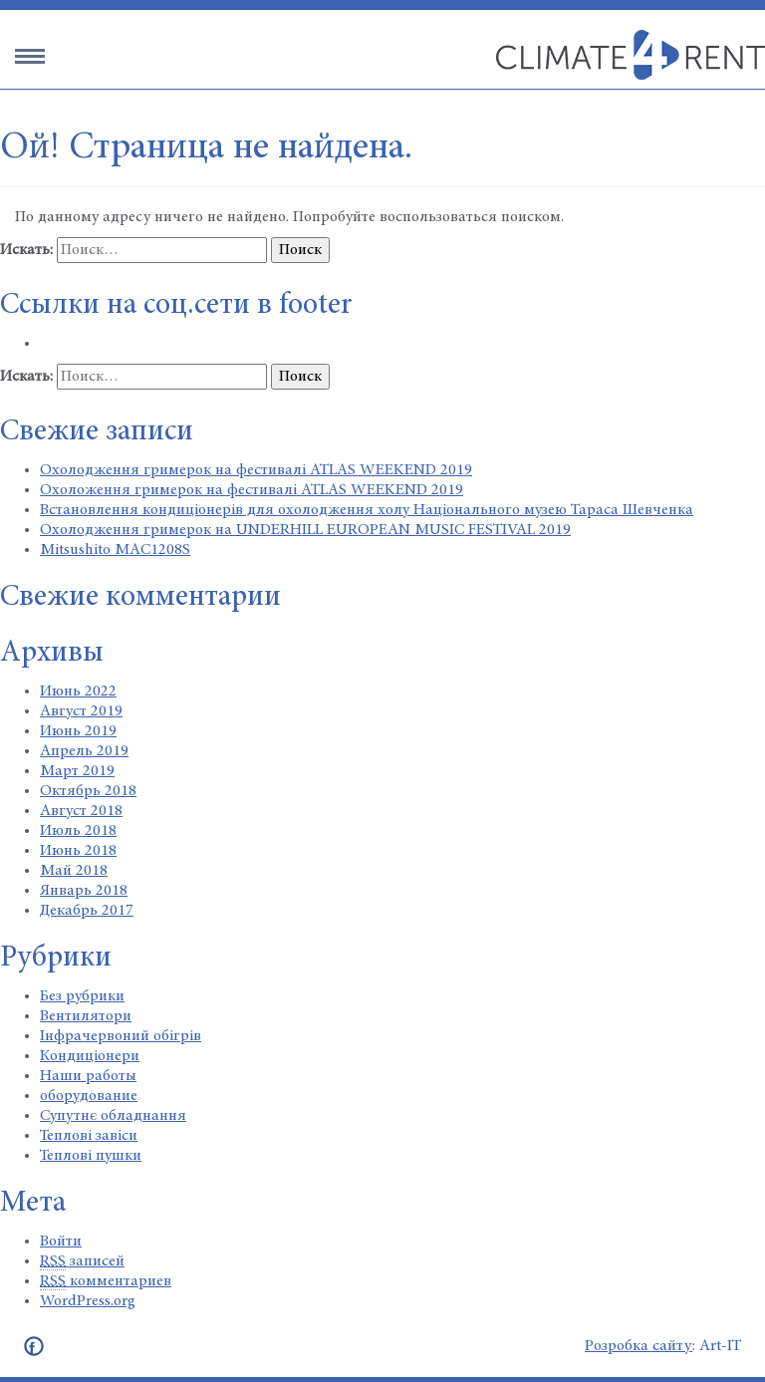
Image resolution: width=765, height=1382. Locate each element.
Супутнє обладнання (113, 1116)
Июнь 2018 (78, 851)
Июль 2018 (78, 831)
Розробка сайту (638, 1346)
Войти (61, 1241)
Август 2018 (81, 811)
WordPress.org (87, 1301)
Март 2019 (77, 771)
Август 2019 (81, 711)
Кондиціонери (89, 1056)
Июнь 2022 (78, 691)
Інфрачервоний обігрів (120, 1036)
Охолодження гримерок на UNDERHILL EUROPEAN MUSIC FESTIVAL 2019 (305, 530)
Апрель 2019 (84, 751)
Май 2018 (74, 871)
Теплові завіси (88, 1136)
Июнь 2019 (78, 731)
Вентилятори (85, 1016)
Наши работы (88, 1076)
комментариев (105, 1281)
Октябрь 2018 (88, 791)
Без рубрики (82, 996)
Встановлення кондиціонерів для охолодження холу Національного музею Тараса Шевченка (366, 510)
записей (82, 1261)
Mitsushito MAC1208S (115, 550)
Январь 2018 (84, 891)
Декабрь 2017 (86, 911)
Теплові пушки (90, 1156)
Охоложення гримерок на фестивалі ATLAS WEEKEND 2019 (251, 490)
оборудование (88, 1096)
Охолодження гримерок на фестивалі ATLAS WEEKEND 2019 (256, 470)
